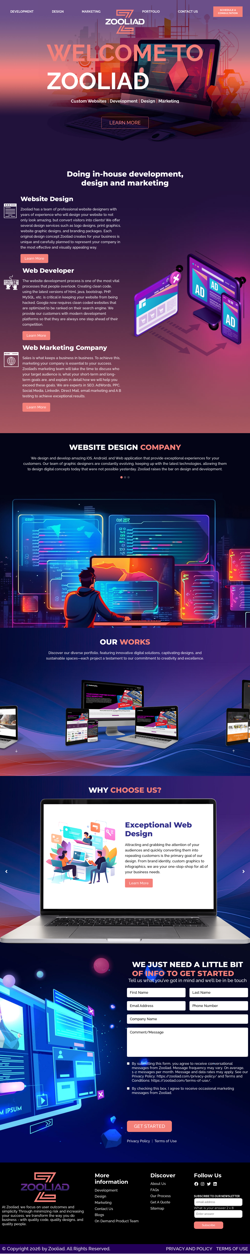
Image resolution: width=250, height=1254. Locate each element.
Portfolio (151, 11)
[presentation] (156, 1106)
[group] (125, 464)
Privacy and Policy (186, 1249)
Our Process (160, 1196)
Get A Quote (160, 1202)
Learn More (139, 883)
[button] (121, 478)
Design (58, 11)
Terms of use (231, 1249)
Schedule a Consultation (228, 12)
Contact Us (188, 11)
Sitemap (157, 1209)
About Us (158, 1184)
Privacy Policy (138, 1141)
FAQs (154, 1190)
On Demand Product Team (117, 1221)
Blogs (99, 1215)
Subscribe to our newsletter (217, 1196)
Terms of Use (165, 1141)
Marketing (91, 11)
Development (22, 11)
